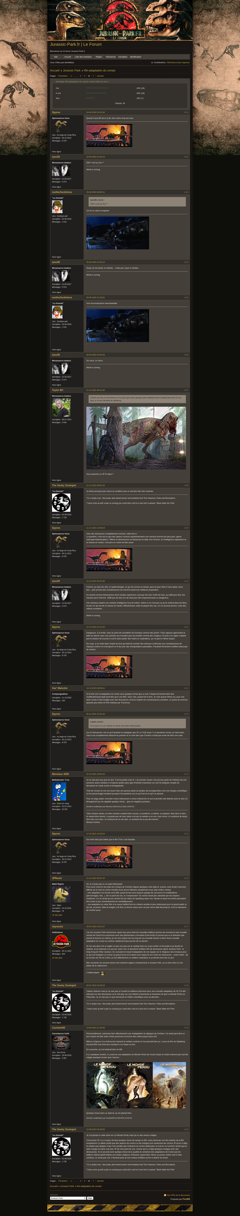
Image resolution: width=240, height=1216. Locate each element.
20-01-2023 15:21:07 (95, 926)
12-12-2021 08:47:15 (95, 878)
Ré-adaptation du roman (99, 70)
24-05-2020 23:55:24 (95, 157)
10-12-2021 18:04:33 (95, 774)
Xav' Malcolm (60, 688)
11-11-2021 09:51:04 (95, 485)
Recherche (111, 57)
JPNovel (57, 878)
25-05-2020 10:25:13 (95, 262)
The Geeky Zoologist (64, 485)
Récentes (171, 62)
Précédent (62, 76)
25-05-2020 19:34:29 (95, 355)
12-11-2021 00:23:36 (95, 581)
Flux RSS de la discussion (178, 1195)
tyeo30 (56, 156)
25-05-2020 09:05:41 (95, 192)
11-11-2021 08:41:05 (95, 390)
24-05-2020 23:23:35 (95, 112)
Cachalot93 (58, 1027)
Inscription (122, 57)
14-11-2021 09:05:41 (95, 688)
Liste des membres (83, 57)
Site (56, 57)
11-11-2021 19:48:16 (95, 528)
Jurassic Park (72, 70)
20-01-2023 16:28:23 (95, 985)
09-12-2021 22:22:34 (95, 714)
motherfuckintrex (62, 192)
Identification (135, 57)
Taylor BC (57, 390)
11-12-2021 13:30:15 (95, 834)
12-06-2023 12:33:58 (95, 1028)
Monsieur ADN (60, 774)
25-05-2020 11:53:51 (95, 297)
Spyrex (56, 112)
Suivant (100, 76)
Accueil (67, 57)
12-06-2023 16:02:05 (95, 1129)
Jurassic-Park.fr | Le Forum (76, 44)
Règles (99, 57)
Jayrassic (57, 926)
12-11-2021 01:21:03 (95, 627)
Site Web (58, 915)
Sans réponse (183, 62)
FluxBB (186, 1199)
